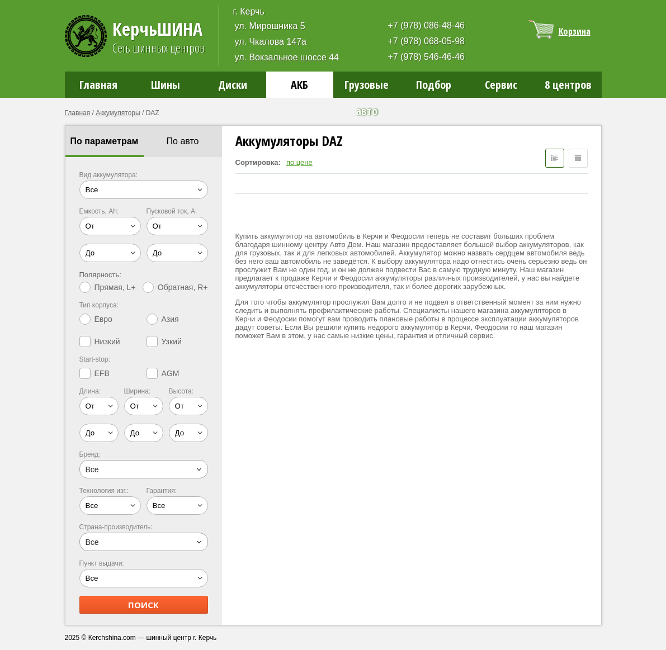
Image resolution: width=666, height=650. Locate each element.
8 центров (568, 84)
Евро (95, 319)
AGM (163, 373)
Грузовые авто (366, 87)
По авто (183, 141)
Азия (163, 319)
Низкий (99, 341)
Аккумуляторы (118, 113)
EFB (94, 373)
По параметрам (104, 141)
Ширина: (137, 391)
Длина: (90, 391)
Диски (232, 84)
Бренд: (90, 454)
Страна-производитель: (116, 527)
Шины (165, 84)
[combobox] (143, 469)
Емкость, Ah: (99, 211)
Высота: (181, 391)
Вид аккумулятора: (108, 175)
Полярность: (100, 275)
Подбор (433, 84)
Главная (98, 84)
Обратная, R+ (175, 287)
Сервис (501, 84)
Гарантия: (162, 491)
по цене (299, 162)
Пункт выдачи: (101, 563)
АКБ (299, 84)
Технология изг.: (104, 491)
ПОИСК (143, 604)
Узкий (164, 341)
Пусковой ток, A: (172, 211)
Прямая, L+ (107, 287)
